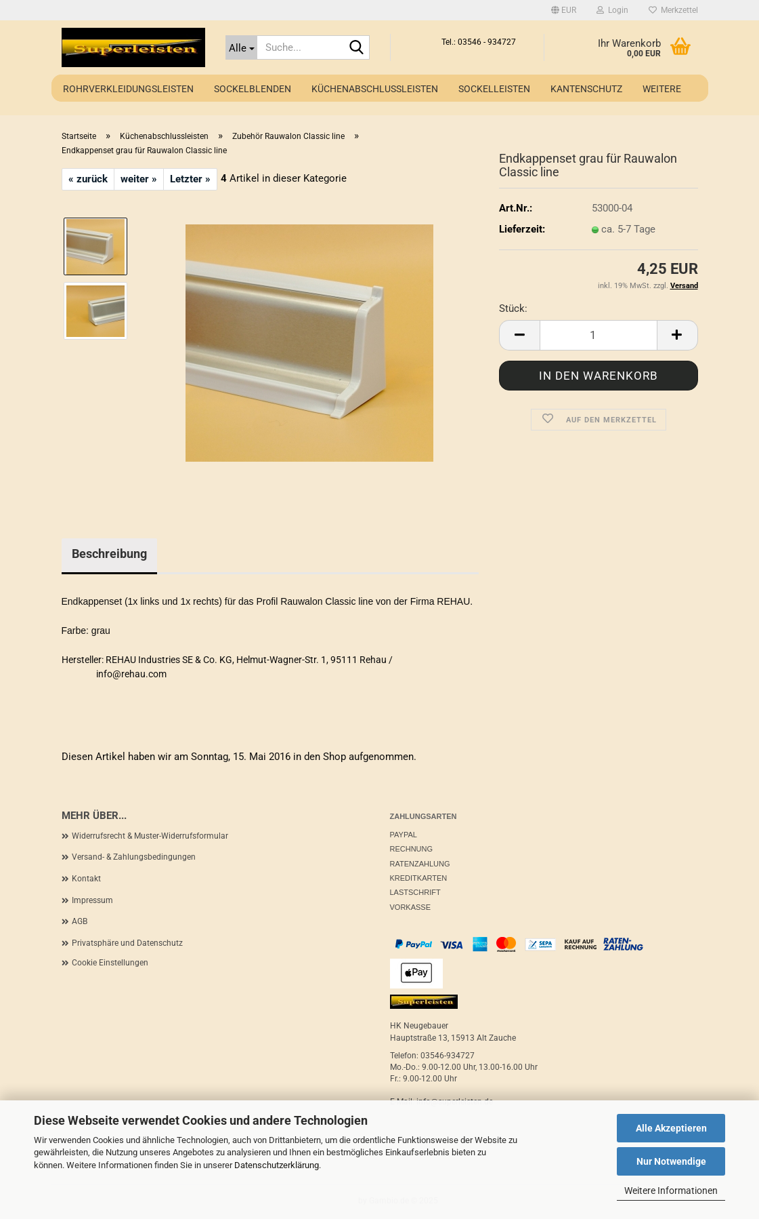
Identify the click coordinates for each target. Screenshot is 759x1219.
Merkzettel (673, 10)
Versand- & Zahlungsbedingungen (134, 857)
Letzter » (190, 179)
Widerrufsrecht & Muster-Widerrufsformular (150, 836)
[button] (563, 10)
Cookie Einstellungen (110, 962)
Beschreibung (109, 553)
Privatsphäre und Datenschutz (127, 943)
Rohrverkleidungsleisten (128, 88)
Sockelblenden (252, 88)
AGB (79, 921)
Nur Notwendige (671, 1161)
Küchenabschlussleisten (374, 88)
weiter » (139, 179)
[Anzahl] (598, 335)
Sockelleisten (494, 88)
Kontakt (86, 878)
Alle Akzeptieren (671, 1128)
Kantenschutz (586, 88)
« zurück (88, 179)
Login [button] (612, 10)
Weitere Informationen (671, 1190)
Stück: (513, 308)
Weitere (662, 88)
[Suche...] (241, 47)
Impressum (92, 900)
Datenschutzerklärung (276, 1165)
